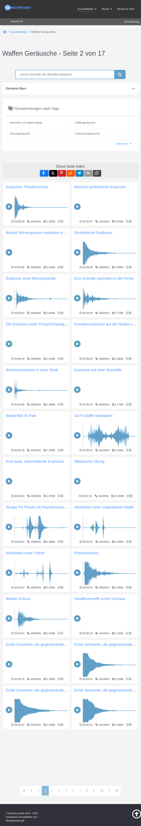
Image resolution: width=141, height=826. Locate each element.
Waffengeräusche (85, 173)
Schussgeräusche (20, 184)
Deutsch (15, 21)
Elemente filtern (16, 139)
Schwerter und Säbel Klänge (26, 173)
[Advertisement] (70, 86)
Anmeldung (131, 21)
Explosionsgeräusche (87, 184)
